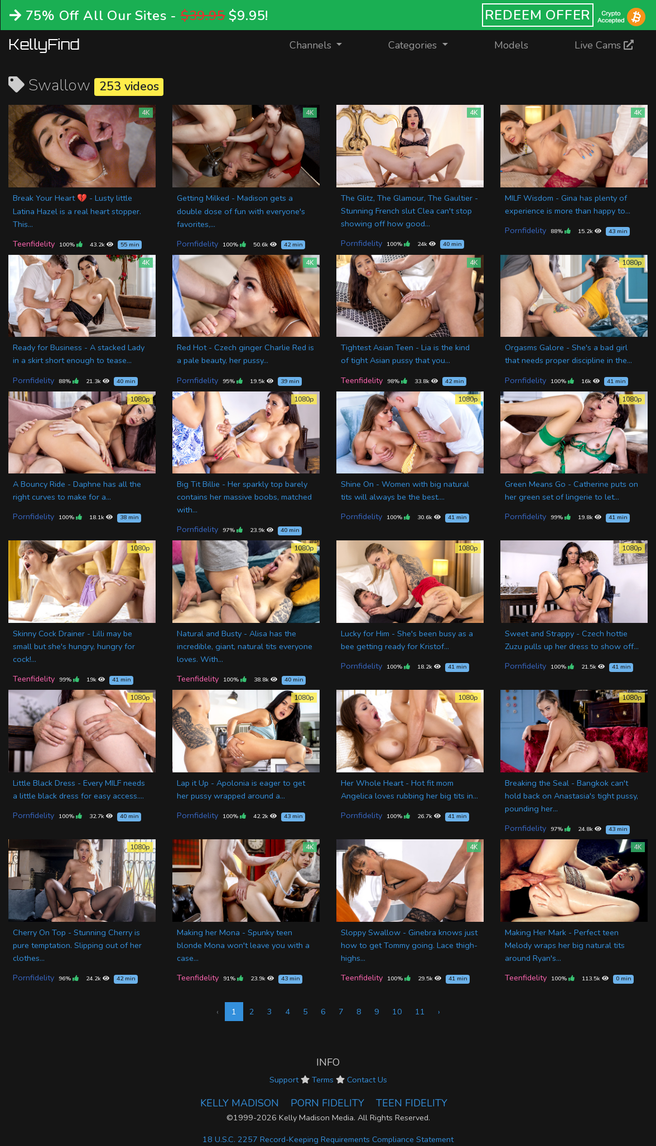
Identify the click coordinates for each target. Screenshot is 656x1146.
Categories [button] (414, 45)
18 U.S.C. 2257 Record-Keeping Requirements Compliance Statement (328, 1139)
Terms (323, 1079)
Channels (323, 44)
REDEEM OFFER (538, 15)
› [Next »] (439, 1011)
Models (511, 45)
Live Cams (604, 45)
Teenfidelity (34, 243)
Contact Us (367, 1079)
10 (397, 1011)
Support (283, 1079)
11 (420, 1011)
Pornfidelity (197, 243)
